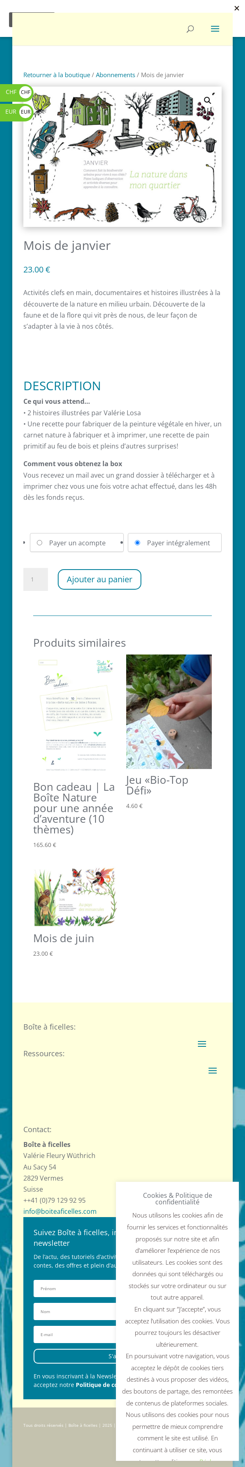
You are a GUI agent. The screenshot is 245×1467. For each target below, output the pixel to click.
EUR (18, 111)
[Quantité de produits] (35, 579)
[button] (207, 100)
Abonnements (115, 75)
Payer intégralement (178, 542)
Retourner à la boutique (56, 75)
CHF (19, 92)
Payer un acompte (77, 542)
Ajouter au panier (99, 579)
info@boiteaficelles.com (60, 1211)
